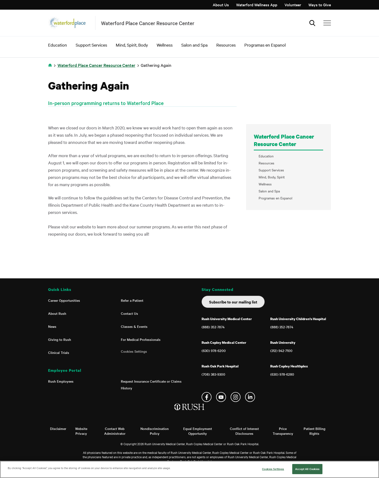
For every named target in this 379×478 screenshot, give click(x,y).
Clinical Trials (58, 352)
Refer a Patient (132, 300)
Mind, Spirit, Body (132, 45)
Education (57, 45)
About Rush (57, 313)
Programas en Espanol (265, 45)
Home (50, 65)
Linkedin (250, 397)
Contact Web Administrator (114, 431)
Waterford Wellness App (256, 4)
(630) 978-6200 (214, 350)
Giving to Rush (59, 339)
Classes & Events (134, 326)
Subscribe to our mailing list (233, 301)
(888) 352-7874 (213, 326)
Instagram (236, 397)
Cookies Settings (134, 351)
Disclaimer (58, 428)
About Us (221, 4)
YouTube (221, 397)
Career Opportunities (64, 300)
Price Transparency (283, 431)
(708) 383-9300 (213, 374)
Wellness (165, 45)
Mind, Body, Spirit (272, 177)
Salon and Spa (194, 45)
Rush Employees (60, 381)
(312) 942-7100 (281, 350)
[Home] (189, 412)
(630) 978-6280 (282, 374)
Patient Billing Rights (314, 431)
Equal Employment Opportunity (197, 431)
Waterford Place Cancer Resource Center (96, 65)
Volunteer (292, 4)
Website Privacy (81, 431)
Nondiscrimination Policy (154, 431)
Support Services (91, 45)
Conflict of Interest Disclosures (244, 431)
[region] (189, 469)
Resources (226, 45)
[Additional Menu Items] (327, 23)
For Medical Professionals (140, 339)
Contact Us (129, 313)
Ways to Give (319, 4)
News (52, 326)
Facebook (206, 397)
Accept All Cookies (307, 469)
